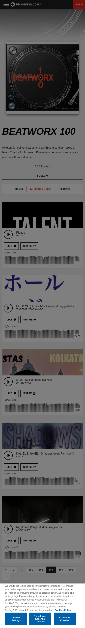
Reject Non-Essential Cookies (40, 619)
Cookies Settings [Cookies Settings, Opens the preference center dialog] (16, 619)
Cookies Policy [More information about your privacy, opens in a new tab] (63, 610)
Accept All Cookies (64, 619)
